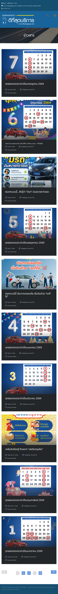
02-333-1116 (7, 8)
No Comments (11, 93)
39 (40, 573)
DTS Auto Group (11, 587)
